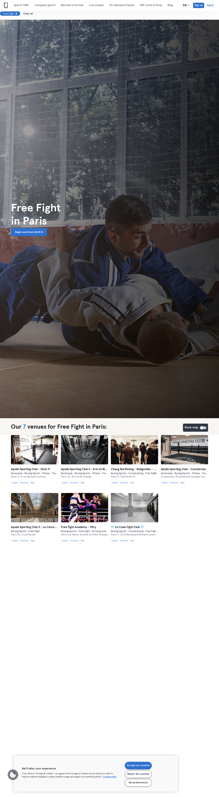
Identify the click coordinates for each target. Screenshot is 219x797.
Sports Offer (21, 5)
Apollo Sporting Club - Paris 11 (30, 469)
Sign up (198, 5)
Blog (170, 5)
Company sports (45, 5)
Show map (203, 427)
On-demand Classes (121, 5)
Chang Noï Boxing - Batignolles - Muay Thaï (134, 469)
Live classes (96, 5)
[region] (95, 774)
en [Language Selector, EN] (186, 5)
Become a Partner (72, 5)
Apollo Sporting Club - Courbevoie (183, 469)
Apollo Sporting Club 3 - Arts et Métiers (84, 469)
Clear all (28, 13)
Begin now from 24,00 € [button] (29, 232)
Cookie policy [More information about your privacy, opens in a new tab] (109, 777)
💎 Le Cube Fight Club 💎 (127, 527)
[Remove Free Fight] (16, 13)
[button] (13, 774)
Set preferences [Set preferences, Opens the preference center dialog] (138, 783)
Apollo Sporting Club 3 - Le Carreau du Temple (34, 527)
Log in (210, 5)
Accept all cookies (138, 765)
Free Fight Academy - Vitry (78, 527)
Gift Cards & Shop (151, 5)
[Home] (5, 5)
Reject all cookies (138, 774)
